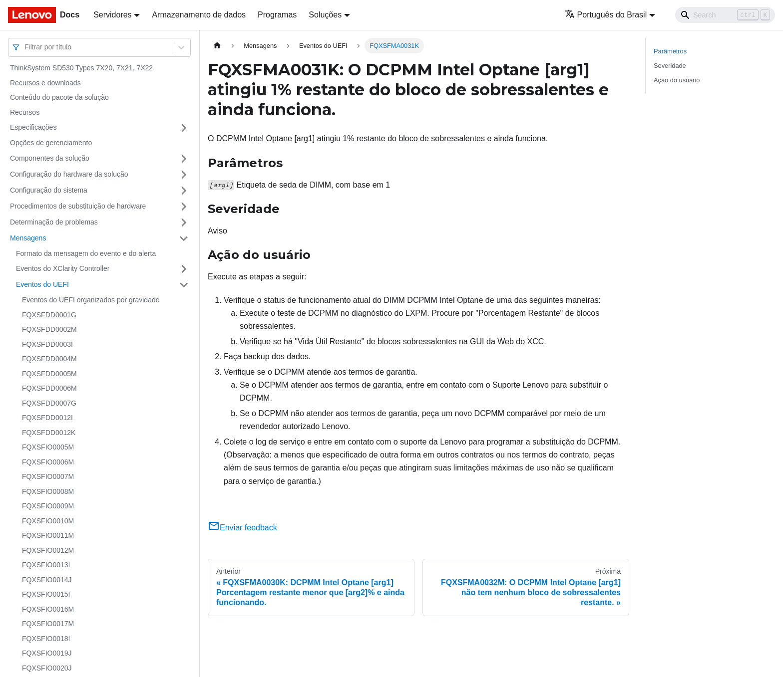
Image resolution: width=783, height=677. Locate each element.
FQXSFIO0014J (47, 580)
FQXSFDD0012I (47, 418)
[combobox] (25, 47)
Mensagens (28, 238)
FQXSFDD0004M (49, 359)
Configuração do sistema (48, 190)
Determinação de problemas (54, 222)
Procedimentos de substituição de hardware (78, 206)
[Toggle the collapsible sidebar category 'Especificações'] (184, 128)
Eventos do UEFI (42, 284)
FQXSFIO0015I (46, 594)
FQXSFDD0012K (48, 433)
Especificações (33, 127)
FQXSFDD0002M (49, 329)
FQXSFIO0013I (46, 565)
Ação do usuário (677, 80)
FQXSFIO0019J (47, 653)
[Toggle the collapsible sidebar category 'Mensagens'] (184, 238)
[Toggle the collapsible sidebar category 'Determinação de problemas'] (184, 222)
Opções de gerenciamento (51, 143)
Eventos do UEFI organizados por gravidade (91, 300)
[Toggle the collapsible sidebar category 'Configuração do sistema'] (184, 191)
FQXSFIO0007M (48, 476)
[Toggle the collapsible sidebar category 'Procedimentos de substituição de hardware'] (184, 207)
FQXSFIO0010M (48, 521)
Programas (277, 14)
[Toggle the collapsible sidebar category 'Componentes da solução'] (184, 159)
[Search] (725, 15)
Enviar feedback (242, 527)
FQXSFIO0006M (48, 462)
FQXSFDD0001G (49, 315)
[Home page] (217, 45)
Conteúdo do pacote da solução (59, 97)
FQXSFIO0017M (48, 624)
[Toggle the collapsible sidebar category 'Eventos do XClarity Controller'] (184, 269)
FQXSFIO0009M (48, 506)
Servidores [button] (112, 14)
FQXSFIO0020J (47, 668)
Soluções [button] (325, 14)
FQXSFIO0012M (48, 550)
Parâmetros (670, 51)
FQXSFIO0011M (48, 535)
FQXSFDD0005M (49, 374)
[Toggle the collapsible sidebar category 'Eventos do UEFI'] (184, 285)
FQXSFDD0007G (49, 403)
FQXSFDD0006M (49, 388)
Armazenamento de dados (199, 14)
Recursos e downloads (45, 83)
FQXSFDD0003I (47, 344)
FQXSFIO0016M (48, 609)
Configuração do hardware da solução (69, 174)
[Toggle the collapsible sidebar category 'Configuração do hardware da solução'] (184, 175)
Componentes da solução (49, 158)
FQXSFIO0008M (48, 491)
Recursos (24, 112)
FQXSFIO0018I (46, 639)
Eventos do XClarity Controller (63, 268)
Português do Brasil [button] (606, 14)
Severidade (670, 65)
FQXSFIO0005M (48, 447)
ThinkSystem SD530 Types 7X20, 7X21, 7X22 (81, 68)
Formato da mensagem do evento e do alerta (86, 253)
